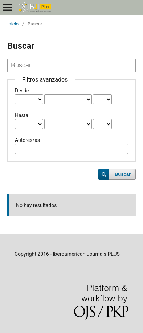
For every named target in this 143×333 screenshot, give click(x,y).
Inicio (13, 24)
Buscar (123, 174)
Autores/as (27, 140)
